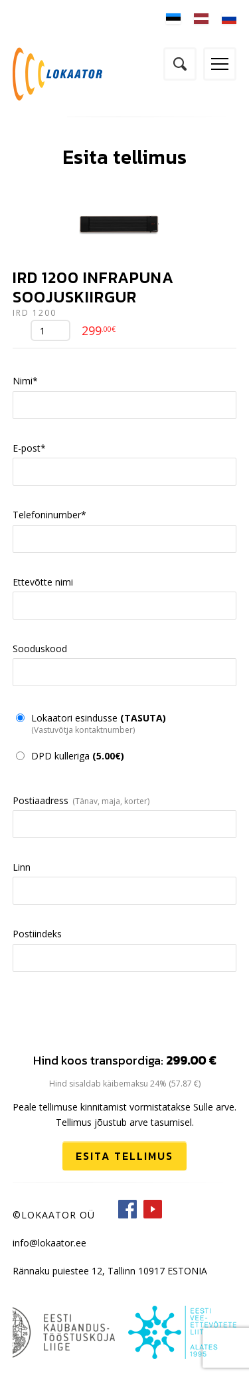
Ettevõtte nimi (43, 582)
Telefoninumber (49, 514)
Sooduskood (40, 648)
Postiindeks (37, 933)
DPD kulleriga (77, 755)
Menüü (219, 64)
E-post (29, 448)
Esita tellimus (124, 1156)
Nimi (25, 380)
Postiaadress (40, 800)
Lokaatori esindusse (98, 723)
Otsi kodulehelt (180, 64)
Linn (22, 867)
